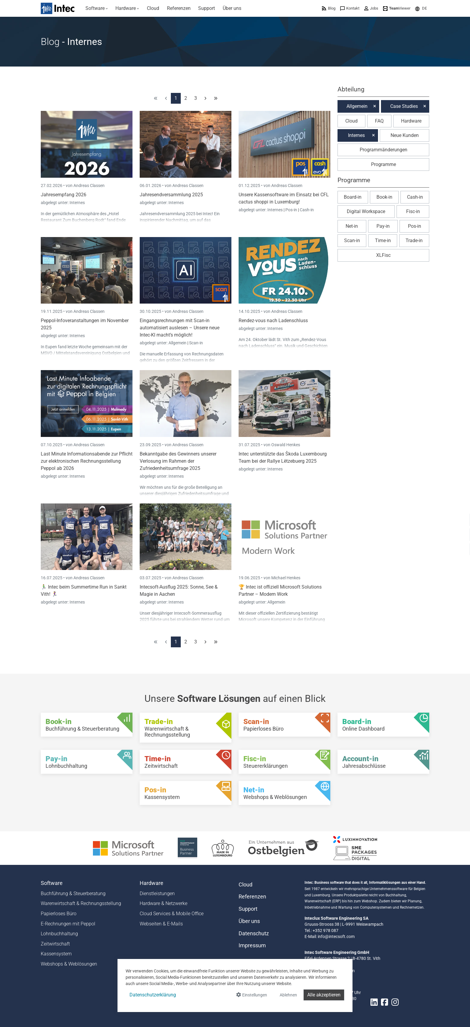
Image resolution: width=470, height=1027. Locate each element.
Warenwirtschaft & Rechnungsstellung (81, 903)
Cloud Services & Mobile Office (172, 913)
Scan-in (196, 342)
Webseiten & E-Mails (161, 924)
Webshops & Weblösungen (69, 964)
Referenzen (252, 897)
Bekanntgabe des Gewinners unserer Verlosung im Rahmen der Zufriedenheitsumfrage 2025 (178, 461)
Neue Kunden (405, 135)
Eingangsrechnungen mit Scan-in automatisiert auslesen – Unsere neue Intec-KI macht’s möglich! (179, 328)
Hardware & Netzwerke (163, 903)
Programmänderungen (383, 150)
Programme (383, 164)
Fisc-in (413, 211)
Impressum (252, 945)
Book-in (384, 197)
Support (248, 909)
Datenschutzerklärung (152, 995)
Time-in (383, 240)
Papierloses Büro (58, 913)
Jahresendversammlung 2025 (171, 194)
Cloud (351, 121)
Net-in (352, 226)
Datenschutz (254, 933)
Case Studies (404, 106)
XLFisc (383, 255)
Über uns (249, 921)
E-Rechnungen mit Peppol (68, 924)
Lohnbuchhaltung (59, 933)
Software (52, 883)
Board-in (352, 197)
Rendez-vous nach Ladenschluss (273, 320)
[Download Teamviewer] (397, 8)
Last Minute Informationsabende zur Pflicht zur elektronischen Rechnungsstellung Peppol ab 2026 (86, 461)
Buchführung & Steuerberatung (73, 893)
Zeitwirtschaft (55, 944)
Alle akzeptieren (324, 995)
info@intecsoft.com (336, 936)
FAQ (379, 121)
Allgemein (177, 342)
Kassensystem (56, 954)
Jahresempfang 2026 (63, 194)
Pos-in (291, 209)
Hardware (411, 121)
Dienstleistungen (157, 893)
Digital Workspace (366, 211)
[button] (421, 8)
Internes (77, 202)
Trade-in (414, 240)
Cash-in (307, 209)
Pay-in (383, 226)
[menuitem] (97, 8)
